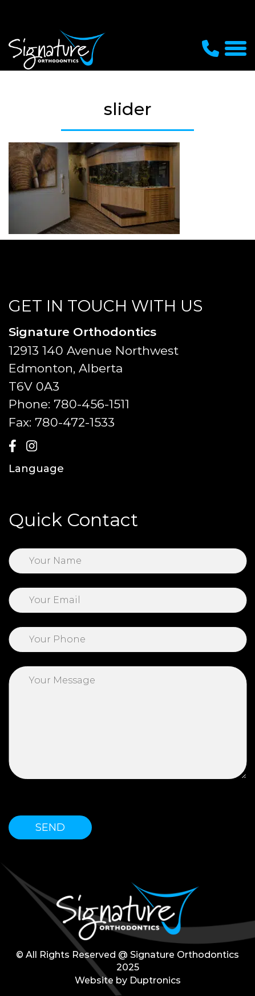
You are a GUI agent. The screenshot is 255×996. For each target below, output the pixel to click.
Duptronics (155, 980)
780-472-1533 (75, 422)
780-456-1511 (91, 404)
